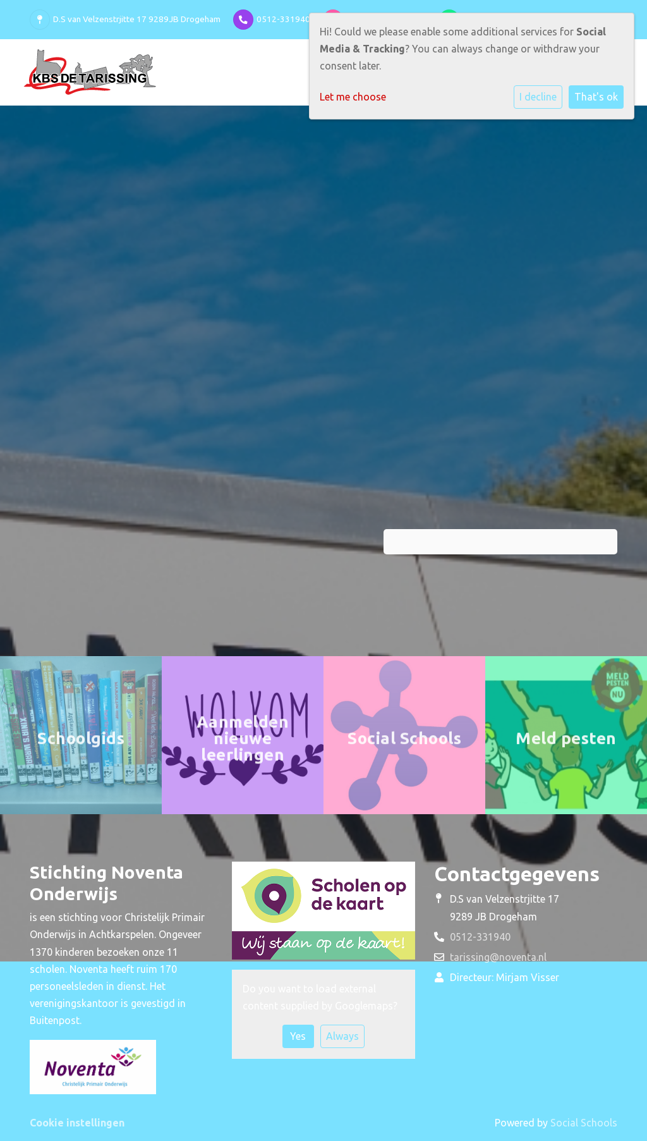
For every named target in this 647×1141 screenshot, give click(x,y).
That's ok (596, 96)
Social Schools (583, 1122)
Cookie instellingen (77, 1122)
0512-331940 (283, 19)
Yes (298, 1036)
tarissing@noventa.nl (498, 957)
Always (342, 1036)
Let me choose (353, 96)
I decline (538, 96)
